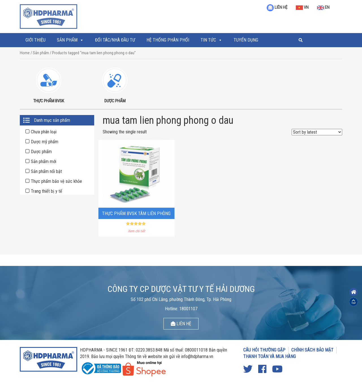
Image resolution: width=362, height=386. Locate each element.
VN (302, 7)
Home (25, 52)
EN (323, 7)
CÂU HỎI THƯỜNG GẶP (264, 350)
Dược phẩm (41, 151)
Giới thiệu (35, 40)
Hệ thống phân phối (167, 40)
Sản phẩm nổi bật (46, 171)
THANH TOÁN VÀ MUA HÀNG (269, 356)
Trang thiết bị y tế (46, 191)
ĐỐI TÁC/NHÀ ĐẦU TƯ (115, 40)
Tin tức (208, 40)
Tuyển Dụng (246, 40)
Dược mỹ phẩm (44, 141)
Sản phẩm (67, 40)
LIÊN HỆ (277, 7)
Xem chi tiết (136, 231)
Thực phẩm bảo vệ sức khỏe (56, 181)
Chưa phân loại (44, 132)
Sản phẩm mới (43, 161)
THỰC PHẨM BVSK (48, 100)
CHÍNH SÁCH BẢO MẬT (312, 350)
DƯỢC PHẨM (115, 100)
